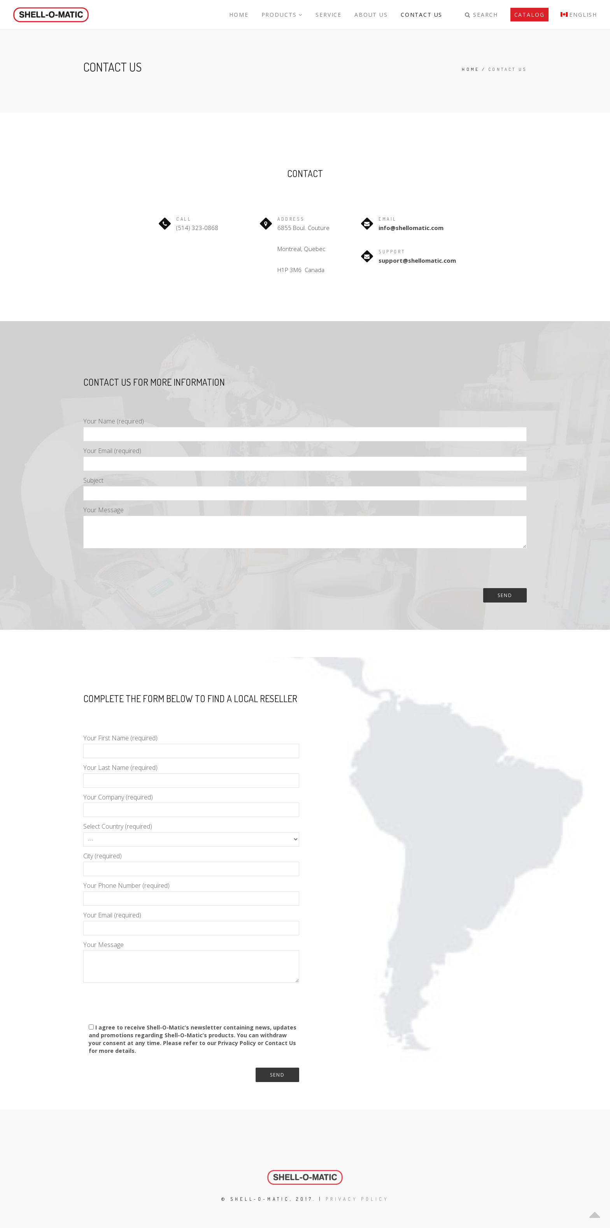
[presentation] (142, 570)
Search (482, 14)
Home (242, 14)
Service (331, 14)
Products (285, 14)
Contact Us (422, 14)
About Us (373, 14)
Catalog (529, 14)
